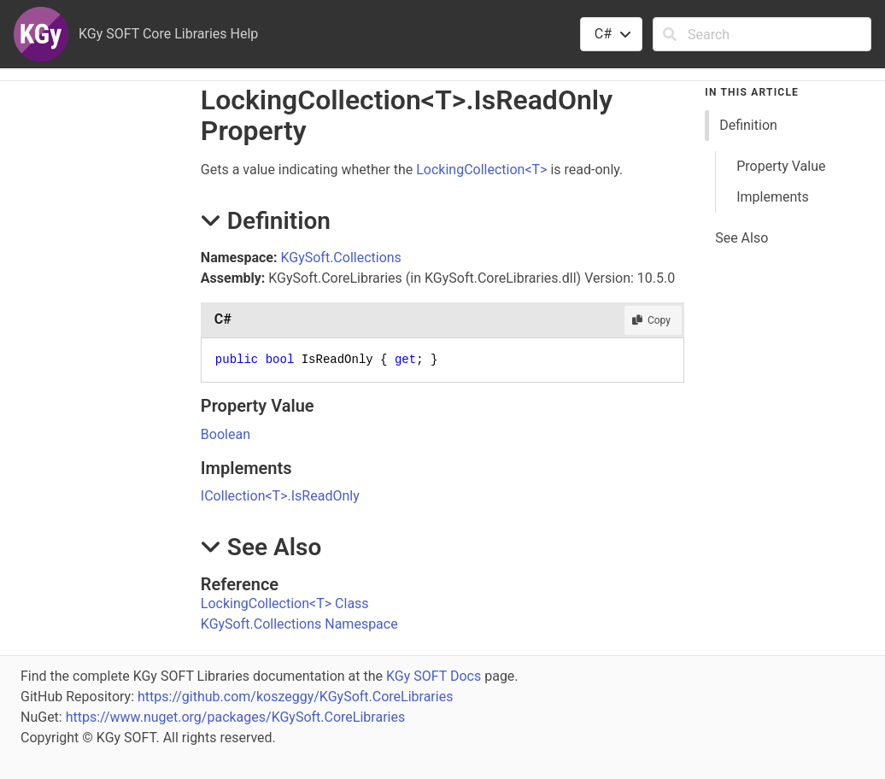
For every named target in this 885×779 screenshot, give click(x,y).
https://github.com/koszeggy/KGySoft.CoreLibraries (295, 696)
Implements (772, 197)
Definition (748, 125)
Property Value (780, 166)
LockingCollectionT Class (285, 603)
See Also (741, 238)
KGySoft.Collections (340, 257)
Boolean (225, 434)
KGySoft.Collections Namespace (299, 624)
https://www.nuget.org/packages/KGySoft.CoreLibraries (236, 717)
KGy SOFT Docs (433, 676)
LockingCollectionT (481, 169)
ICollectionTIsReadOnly (280, 496)
